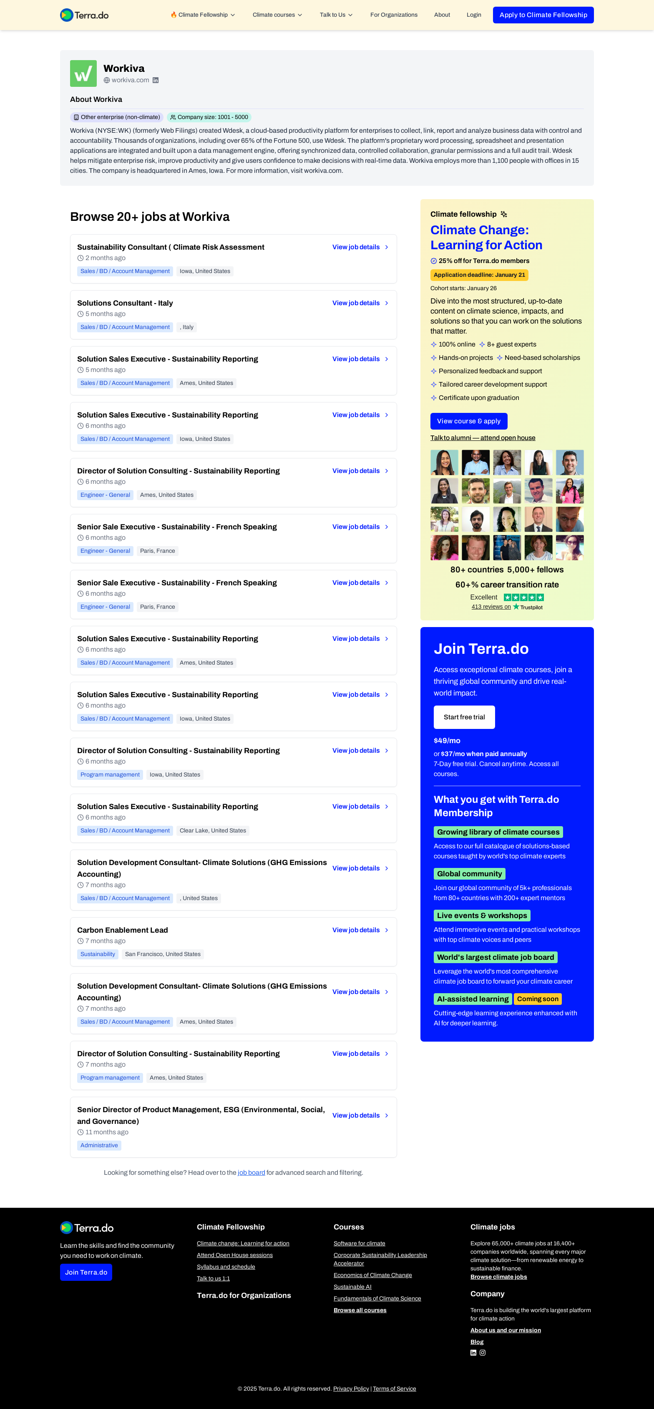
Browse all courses (360, 1310)
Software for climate (359, 1243)
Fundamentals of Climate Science (377, 1298)
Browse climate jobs (498, 1277)
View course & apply (469, 421)
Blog (477, 1342)
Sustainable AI (353, 1287)
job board (251, 1172)
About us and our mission (505, 1330)
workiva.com (130, 79)
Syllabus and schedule (226, 1267)
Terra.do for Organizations (244, 1295)
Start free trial (464, 717)
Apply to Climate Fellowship (543, 14)
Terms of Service (394, 1389)
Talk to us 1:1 (213, 1278)
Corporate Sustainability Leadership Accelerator (380, 1259)
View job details (361, 246)
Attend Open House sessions (235, 1255)
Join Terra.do (86, 1272)
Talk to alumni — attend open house (483, 437)
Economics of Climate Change (373, 1275)
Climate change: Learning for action (243, 1243)
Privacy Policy (351, 1389)
